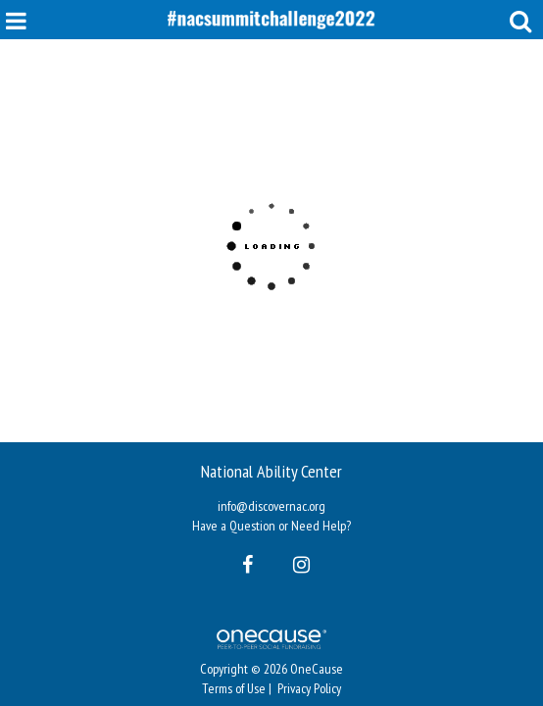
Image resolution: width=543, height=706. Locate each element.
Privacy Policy (309, 688)
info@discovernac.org (271, 506)
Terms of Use (234, 688)
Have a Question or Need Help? (271, 525)
